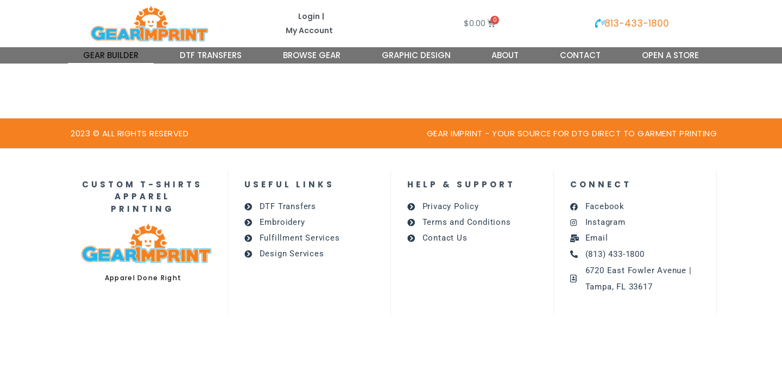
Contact (580, 55)
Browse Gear (311, 55)
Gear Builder (110, 55)
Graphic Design (416, 55)
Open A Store (670, 55)
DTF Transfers (211, 55)
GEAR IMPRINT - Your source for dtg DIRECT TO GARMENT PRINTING (572, 133)
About (505, 55)
